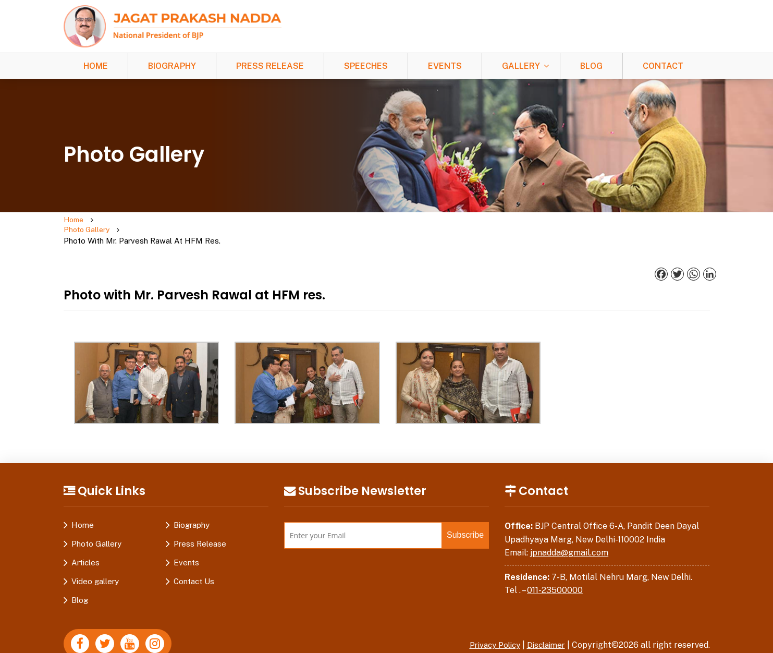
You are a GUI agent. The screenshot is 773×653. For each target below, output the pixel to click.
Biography (172, 66)
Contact (663, 66)
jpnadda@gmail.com (569, 532)
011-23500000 (555, 570)
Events (445, 66)
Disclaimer (544, 625)
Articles (85, 542)
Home (95, 66)
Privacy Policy (488, 625)
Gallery (521, 66)
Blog (591, 66)
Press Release (270, 66)
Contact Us (194, 561)
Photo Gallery (127, 220)
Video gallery (95, 561)
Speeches (366, 66)
